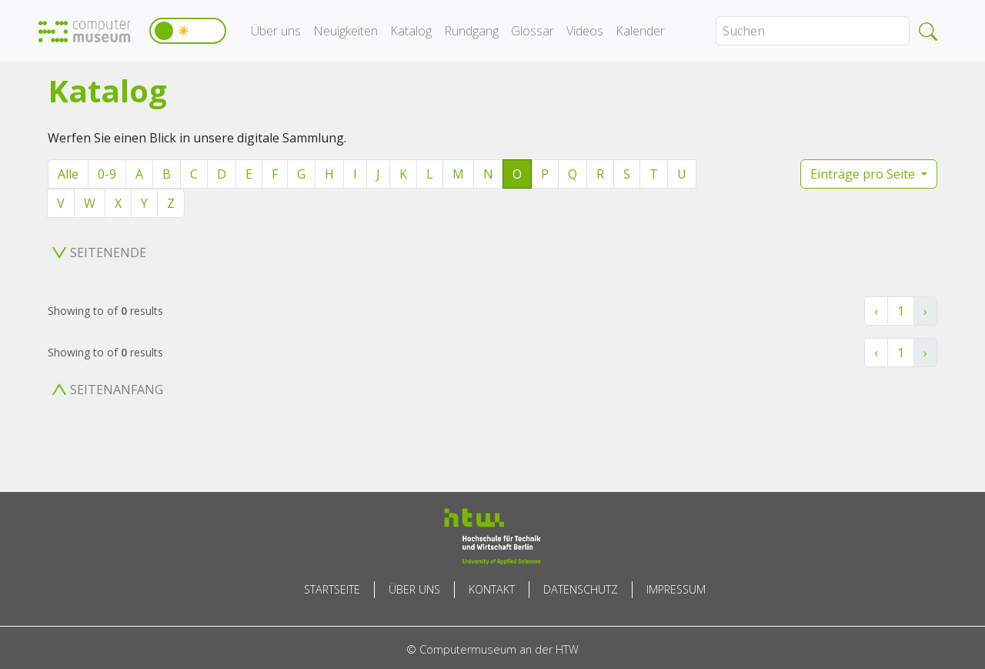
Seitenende (99, 252)
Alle (68, 174)
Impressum (676, 589)
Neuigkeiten (345, 30)
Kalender (640, 30)
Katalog (411, 30)
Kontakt (492, 589)
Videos (584, 30)
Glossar (532, 30)
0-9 (107, 174)
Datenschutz (580, 589)
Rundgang (471, 30)
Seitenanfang (107, 389)
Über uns (276, 30)
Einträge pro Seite (864, 174)
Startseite (332, 589)
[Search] (813, 30)
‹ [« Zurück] (876, 311)
